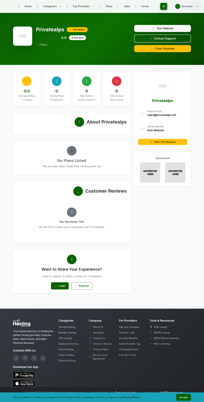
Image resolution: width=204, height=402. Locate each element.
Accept (183, 397)
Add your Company (129, 330)
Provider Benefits (128, 341)
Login (59, 288)
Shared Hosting (66, 330)
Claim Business (162, 51)
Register (82, 288)
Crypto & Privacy (67, 364)
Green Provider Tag (129, 347)
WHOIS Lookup (159, 336)
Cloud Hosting (66, 352)
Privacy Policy (98, 352)
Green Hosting (66, 358)
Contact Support (162, 40)
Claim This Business (162, 144)
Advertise (96, 336)
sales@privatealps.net (161, 117)
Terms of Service (100, 347)
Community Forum (129, 352)
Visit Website (162, 29)
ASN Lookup (158, 330)
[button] (48, 6)
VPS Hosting (65, 341)
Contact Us (97, 341)
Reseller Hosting (67, 336)
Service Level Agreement (98, 360)
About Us (96, 330)
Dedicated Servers (68, 347)
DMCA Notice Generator (164, 341)
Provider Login (127, 336)
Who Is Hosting (159, 347)
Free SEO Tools (127, 358)
